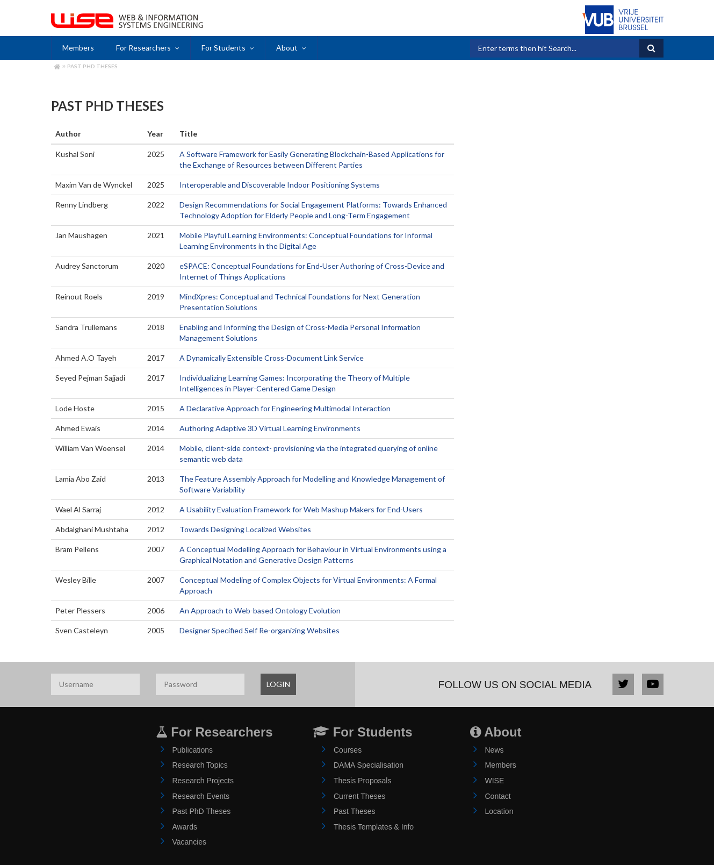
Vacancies (189, 842)
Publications (192, 750)
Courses (348, 750)
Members (78, 47)
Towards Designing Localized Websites (245, 529)
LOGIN (278, 684)
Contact (498, 796)
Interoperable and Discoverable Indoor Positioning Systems (279, 184)
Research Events (201, 796)
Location (499, 811)
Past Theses (355, 811)
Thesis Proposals (362, 780)
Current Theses (359, 796)
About (287, 47)
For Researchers (143, 47)
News (494, 750)
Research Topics (200, 765)
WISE (494, 780)
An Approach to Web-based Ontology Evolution (260, 610)
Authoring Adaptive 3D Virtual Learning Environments (269, 428)
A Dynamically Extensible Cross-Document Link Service (271, 357)
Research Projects (203, 780)
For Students (223, 47)
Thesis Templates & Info (374, 827)
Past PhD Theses (92, 66)
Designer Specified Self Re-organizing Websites (259, 630)
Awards (184, 827)
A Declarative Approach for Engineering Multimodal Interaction (285, 408)
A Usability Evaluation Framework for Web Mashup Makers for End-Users (301, 509)
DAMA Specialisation (368, 765)
